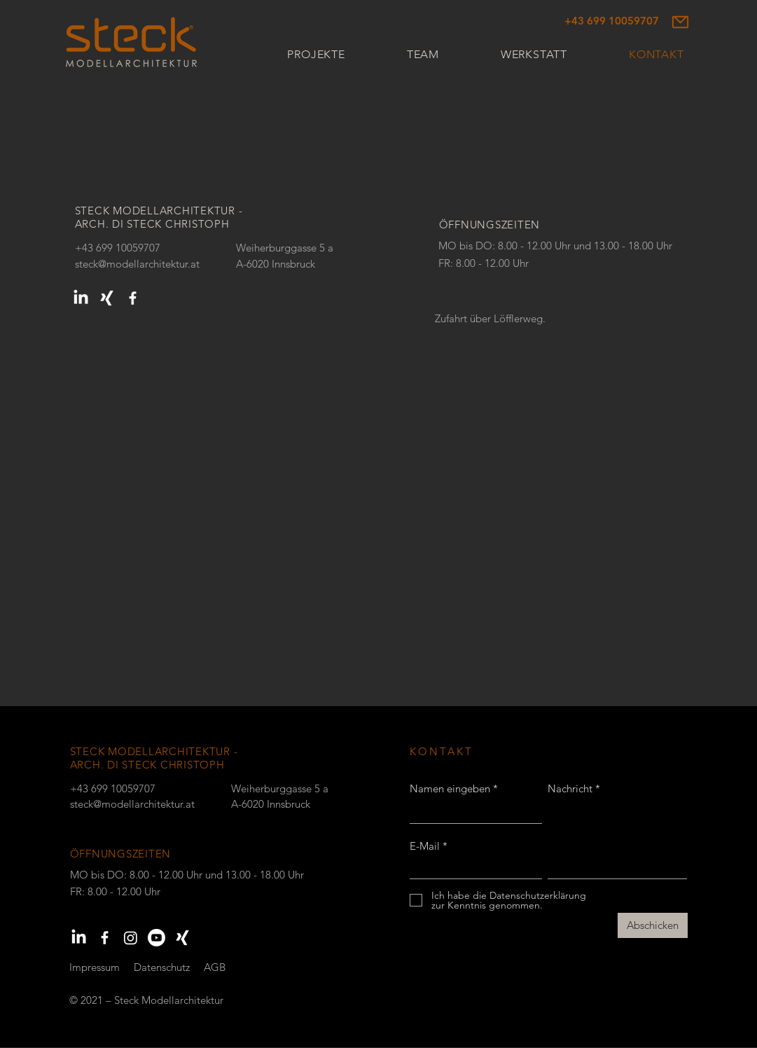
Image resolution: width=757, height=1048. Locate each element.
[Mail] (680, 21)
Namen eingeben (450, 788)
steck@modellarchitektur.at (137, 263)
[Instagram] (130, 937)
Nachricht (570, 788)
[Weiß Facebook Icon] (132, 298)
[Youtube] (156, 937)
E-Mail (425, 846)
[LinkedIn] (81, 298)
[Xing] (107, 298)
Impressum (94, 967)
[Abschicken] (653, 925)
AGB (214, 967)
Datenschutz (162, 967)
